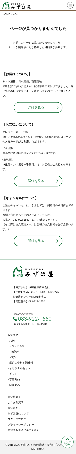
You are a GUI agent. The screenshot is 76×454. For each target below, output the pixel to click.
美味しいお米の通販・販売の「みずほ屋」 (45, 444)
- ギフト (12, 373)
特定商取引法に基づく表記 (23, 430)
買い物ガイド (16, 396)
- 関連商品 (14, 384)
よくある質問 (16, 402)
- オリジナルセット (19, 368)
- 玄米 (13, 357)
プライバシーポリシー (21, 424)
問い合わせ (14, 408)
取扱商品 (13, 335)
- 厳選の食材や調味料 (20, 362)
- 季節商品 (14, 379)
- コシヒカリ (17, 346)
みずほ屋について (18, 413)
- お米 (11, 340)
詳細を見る (36, 107)
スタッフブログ (17, 419)
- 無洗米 (14, 351)
